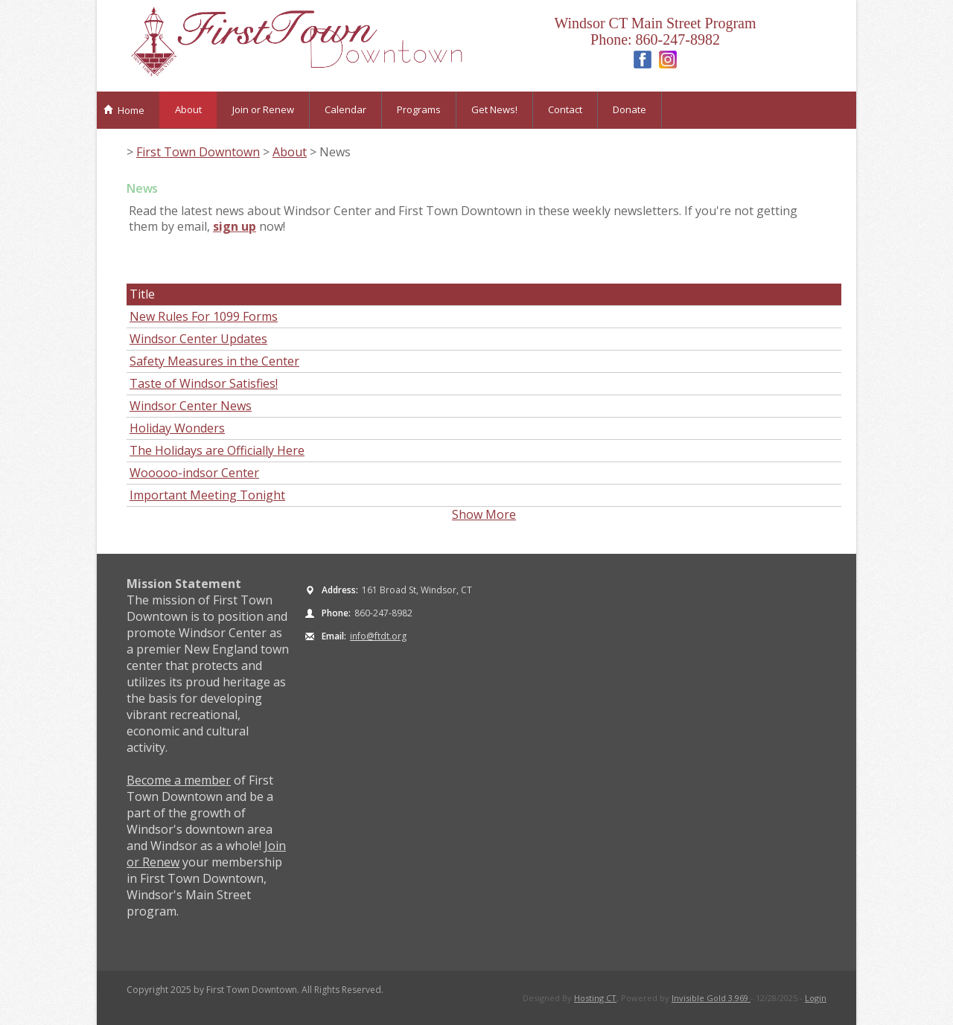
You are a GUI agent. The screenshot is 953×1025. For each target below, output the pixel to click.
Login (815, 997)
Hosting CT (595, 997)
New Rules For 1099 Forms (204, 316)
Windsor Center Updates (198, 339)
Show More (484, 514)
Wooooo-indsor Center (194, 472)
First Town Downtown (198, 152)
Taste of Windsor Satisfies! (204, 383)
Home (123, 110)
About (188, 109)
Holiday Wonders (177, 428)
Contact (565, 109)
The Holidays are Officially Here (217, 450)
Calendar (345, 109)
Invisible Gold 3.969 (711, 997)
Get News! (494, 109)
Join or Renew (263, 109)
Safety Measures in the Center (214, 361)
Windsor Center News (191, 405)
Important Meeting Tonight (207, 495)
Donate (629, 109)
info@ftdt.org (378, 636)
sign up (234, 226)
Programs (419, 109)
